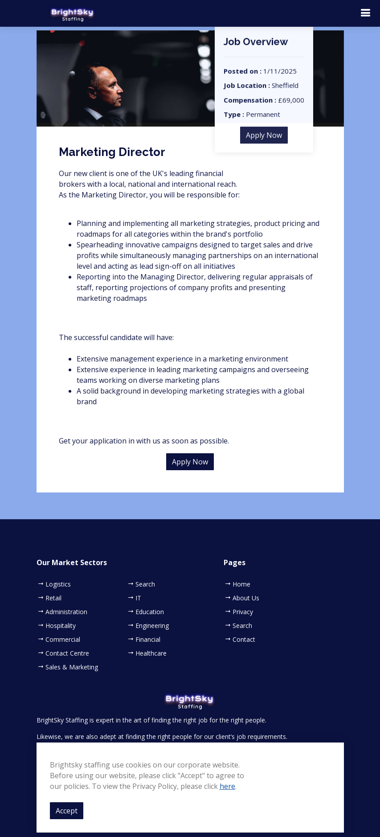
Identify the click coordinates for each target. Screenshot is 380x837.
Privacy (243, 612)
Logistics (58, 584)
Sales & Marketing (71, 667)
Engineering (152, 626)
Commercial (62, 639)
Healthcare (151, 653)
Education (149, 612)
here (227, 786)
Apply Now (264, 141)
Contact (244, 639)
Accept (67, 811)
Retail (53, 598)
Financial (147, 639)
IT (138, 598)
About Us (246, 598)
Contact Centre (67, 653)
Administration (66, 612)
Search (145, 584)
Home (241, 584)
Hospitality (60, 626)
